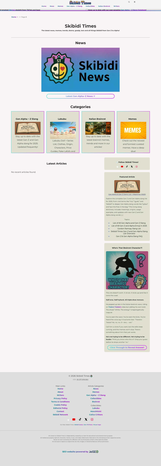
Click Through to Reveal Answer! (127, 347)
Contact (60, 411)
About (60, 392)
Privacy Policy (60, 398)
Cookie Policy (60, 405)
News (52, 6)
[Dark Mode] (134, 2)
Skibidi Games (79, 424)
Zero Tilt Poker (88, 424)
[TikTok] (127, 167)
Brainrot (96, 402)
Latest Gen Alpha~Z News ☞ (80, 96)
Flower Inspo (97, 424)
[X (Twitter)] (132, 167)
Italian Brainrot (104, 6)
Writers (116, 6)
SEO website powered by (80, 451)
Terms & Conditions (60, 402)
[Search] (129, 2)
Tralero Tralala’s (114, 307)
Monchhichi (95, 411)
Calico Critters (96, 415)
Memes (60, 6)
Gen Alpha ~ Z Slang (74, 6)
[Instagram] (137, 167)
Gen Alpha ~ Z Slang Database (137, 10)
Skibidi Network (60, 415)
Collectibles (90, 6)
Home (44, 6)
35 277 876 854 (82, 379)
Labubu (96, 408)
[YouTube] (122, 167)
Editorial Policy (60, 408)
